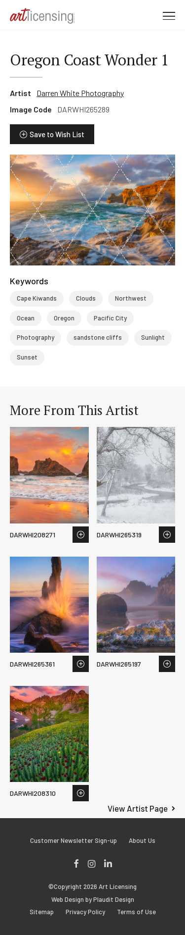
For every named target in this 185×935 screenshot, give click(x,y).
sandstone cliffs (98, 337)
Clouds (86, 298)
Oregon (64, 318)
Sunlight (153, 337)
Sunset (27, 357)
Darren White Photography (80, 93)
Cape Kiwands (37, 298)
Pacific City (110, 318)
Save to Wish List (57, 134)
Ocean (26, 318)
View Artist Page (138, 808)
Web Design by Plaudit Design (92, 899)
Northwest (131, 298)
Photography (35, 337)
